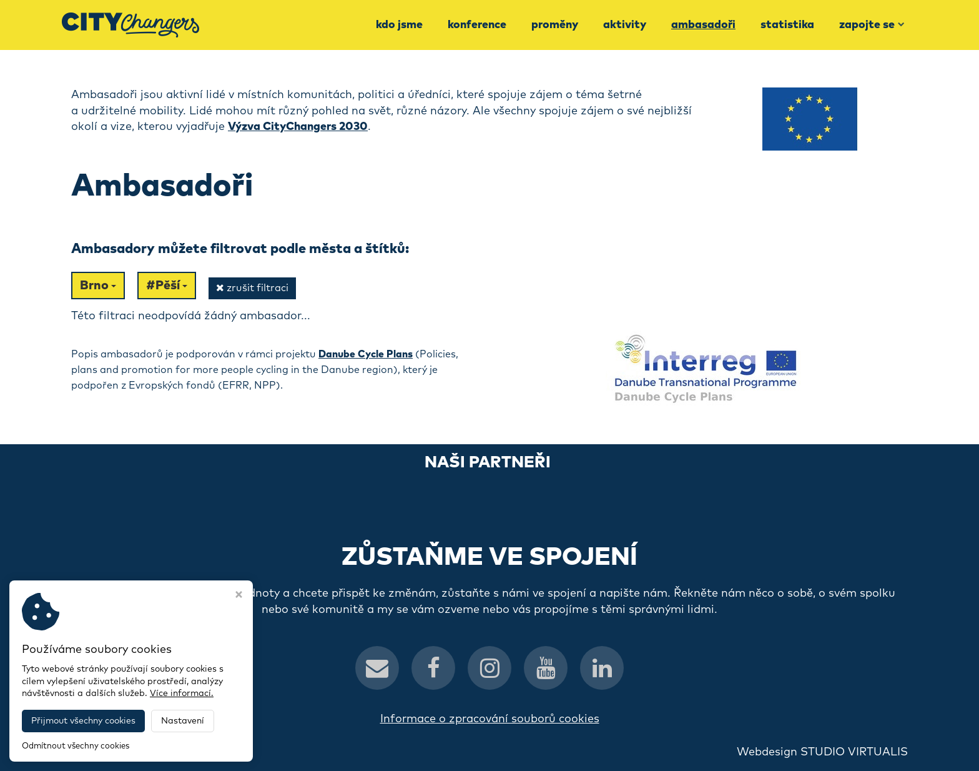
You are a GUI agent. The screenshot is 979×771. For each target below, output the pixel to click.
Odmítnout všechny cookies (75, 746)
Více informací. (182, 693)
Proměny (554, 25)
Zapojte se (872, 25)
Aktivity (624, 25)
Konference (477, 25)
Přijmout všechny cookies (83, 721)
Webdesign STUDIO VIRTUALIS (822, 752)
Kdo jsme (399, 25)
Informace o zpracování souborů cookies (489, 719)
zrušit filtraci (252, 287)
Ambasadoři (703, 25)
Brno (98, 285)
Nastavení (182, 721)
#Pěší (166, 285)
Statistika (787, 25)
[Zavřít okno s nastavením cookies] (239, 596)
